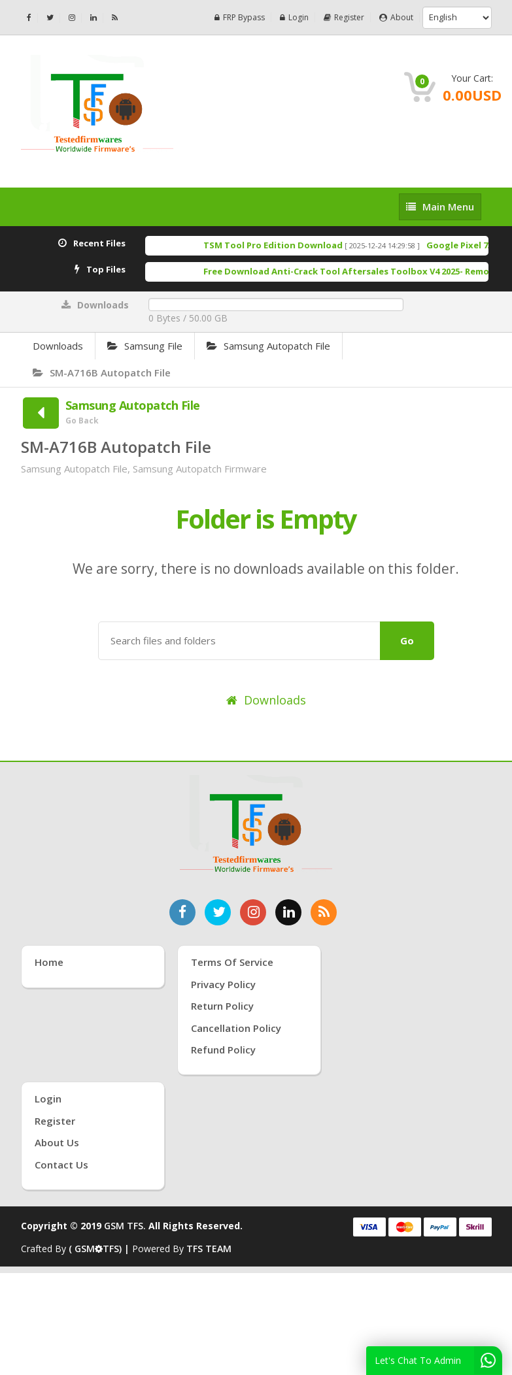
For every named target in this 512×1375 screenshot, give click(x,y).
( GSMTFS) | (100, 1248)
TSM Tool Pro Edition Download (285, 245)
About (396, 17)
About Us (57, 1142)
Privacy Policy (223, 984)
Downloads (58, 345)
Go (407, 640)
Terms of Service (232, 962)
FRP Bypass (239, 17)
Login (294, 17)
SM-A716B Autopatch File (102, 372)
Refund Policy (223, 1049)
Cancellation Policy (236, 1028)
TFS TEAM (208, 1248)
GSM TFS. (125, 1225)
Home (49, 962)
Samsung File (144, 345)
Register (344, 17)
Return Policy (222, 1005)
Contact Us (61, 1164)
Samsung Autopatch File (268, 345)
